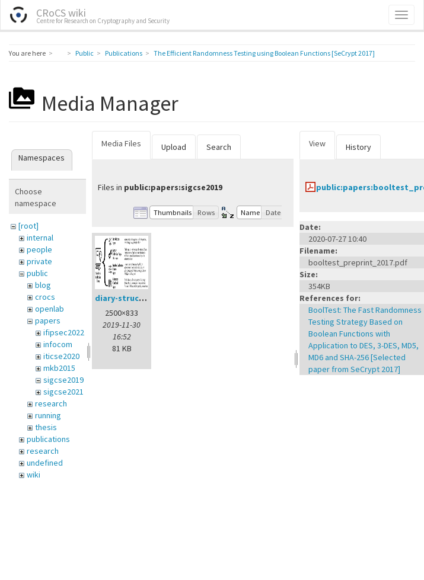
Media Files (121, 143)
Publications (123, 53)
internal (40, 237)
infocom (57, 344)
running (48, 415)
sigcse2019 (63, 379)
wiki (33, 474)
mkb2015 (59, 368)
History (358, 147)
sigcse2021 (63, 391)
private (39, 261)
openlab (49, 308)
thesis (46, 427)
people (39, 249)
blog (43, 285)
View (317, 143)
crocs (45, 296)
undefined (45, 462)
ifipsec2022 (63, 332)
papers (47, 320)
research (51, 403)
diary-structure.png (134, 298)
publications (48, 439)
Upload (173, 147)
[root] (28, 225)
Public (84, 53)
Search (218, 147)
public (37, 273)
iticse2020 (61, 356)
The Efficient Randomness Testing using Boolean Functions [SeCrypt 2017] (264, 53)
